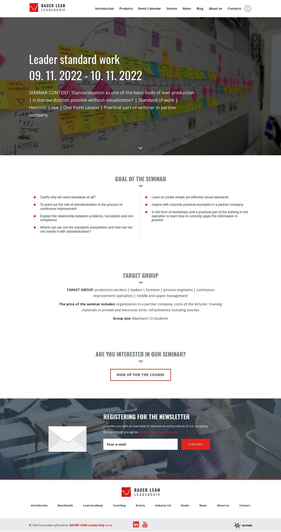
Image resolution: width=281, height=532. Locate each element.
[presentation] (131, 458)
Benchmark (65, 505)
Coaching (119, 505)
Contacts (235, 8)
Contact (244, 505)
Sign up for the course (140, 374)
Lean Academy (93, 505)
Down (140, 147)
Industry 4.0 (163, 505)
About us (216, 8)
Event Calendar (150, 8)
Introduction (105, 8)
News (187, 8)
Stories (172, 8)
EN (248, 8)
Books (185, 505)
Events (140, 505)
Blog (200, 8)
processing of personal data (158, 432)
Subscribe (196, 444)
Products (126, 8)
